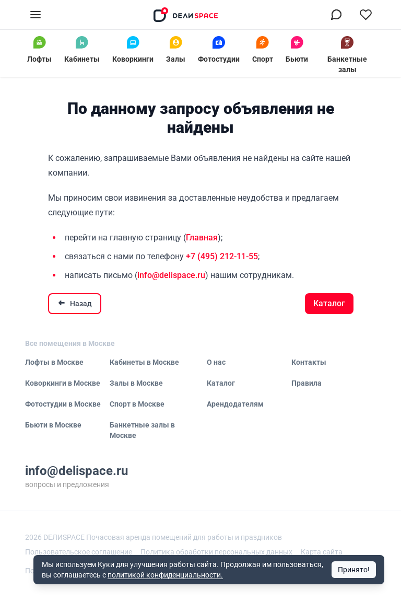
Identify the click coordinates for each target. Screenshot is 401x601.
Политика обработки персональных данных (216, 552)
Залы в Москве (136, 383)
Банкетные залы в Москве (142, 430)
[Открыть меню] (35, 14)
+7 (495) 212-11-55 (222, 256)
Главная (202, 237)
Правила (306, 383)
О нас (216, 362)
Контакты (308, 362)
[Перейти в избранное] (365, 14)
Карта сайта (322, 552)
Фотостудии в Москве (63, 404)
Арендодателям (235, 404)
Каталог (329, 303)
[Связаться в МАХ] (336, 14)
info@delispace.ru (171, 275)
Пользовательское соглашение (78, 552)
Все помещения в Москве (70, 343)
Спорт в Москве (137, 404)
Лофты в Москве (54, 362)
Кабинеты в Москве (144, 362)
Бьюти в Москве (53, 425)
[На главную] (185, 14)
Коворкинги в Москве (62, 383)
